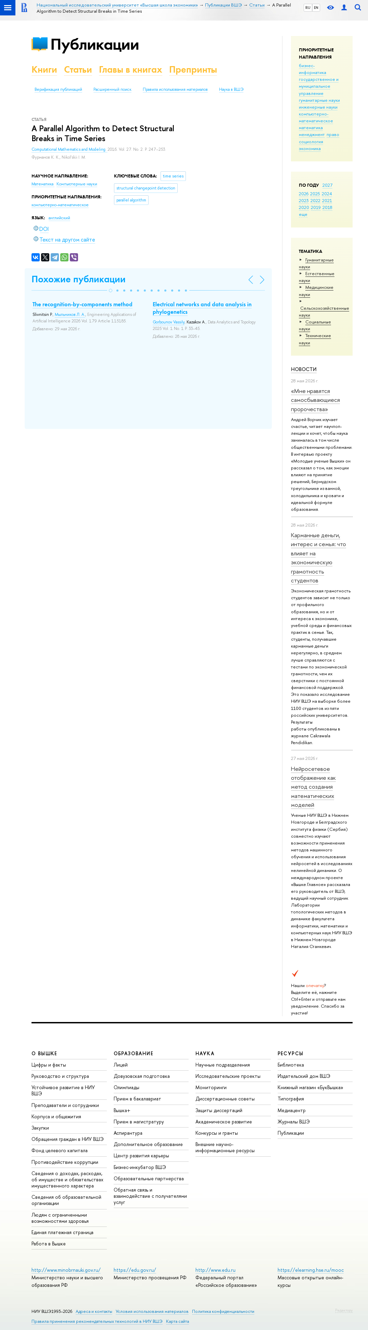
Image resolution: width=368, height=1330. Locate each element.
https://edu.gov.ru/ (135, 1270)
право (333, 134)
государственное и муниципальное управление (319, 86)
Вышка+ (122, 1110)
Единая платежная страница (62, 1232)
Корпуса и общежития (56, 1116)
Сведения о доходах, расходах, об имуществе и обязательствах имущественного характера (67, 1179)
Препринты (193, 69)
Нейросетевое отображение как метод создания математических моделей (313, 787)
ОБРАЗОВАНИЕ (133, 1053)
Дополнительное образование (148, 1144)
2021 (327, 200)
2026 (303, 193)
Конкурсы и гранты (216, 1133)
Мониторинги (211, 1087)
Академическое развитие (223, 1121)
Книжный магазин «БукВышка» (310, 1087)
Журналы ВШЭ (294, 1121)
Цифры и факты (48, 1064)
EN (316, 7)
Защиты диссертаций (218, 1110)
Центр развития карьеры (141, 1155)
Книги (44, 69)
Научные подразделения (222, 1064)
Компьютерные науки (76, 184)
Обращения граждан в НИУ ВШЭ (67, 1139)
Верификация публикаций (58, 89)
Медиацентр (292, 1110)
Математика (42, 184)
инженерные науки (318, 107)
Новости (304, 369)
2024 (327, 193)
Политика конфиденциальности (223, 1311)
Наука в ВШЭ (231, 89)
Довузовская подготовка (142, 1076)
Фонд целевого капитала (59, 1150)
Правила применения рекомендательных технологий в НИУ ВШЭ (97, 1321)
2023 (304, 200)
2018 (327, 207)
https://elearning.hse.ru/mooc (311, 1270)
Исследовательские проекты (228, 1076)
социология (311, 141)
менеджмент (312, 134)
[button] (110, 290)
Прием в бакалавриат (137, 1098)
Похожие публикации (78, 279)
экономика (310, 148)
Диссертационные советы (225, 1098)
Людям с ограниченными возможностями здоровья (60, 1217)
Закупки (40, 1127)
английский (59, 218)
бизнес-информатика (312, 68)
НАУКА (204, 1053)
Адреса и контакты (94, 1311)
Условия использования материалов (152, 1311)
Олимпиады (126, 1087)
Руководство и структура (60, 1076)
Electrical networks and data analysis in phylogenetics (202, 308)
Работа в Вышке (48, 1243)
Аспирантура (128, 1133)
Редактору (344, 1310)
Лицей (121, 1064)
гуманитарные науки (319, 100)
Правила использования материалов (175, 89)
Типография (291, 1098)
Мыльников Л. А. (70, 314)
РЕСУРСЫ (291, 1053)
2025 (315, 193)
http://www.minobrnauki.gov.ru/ (66, 1270)
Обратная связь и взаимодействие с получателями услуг (150, 1195)
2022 (315, 200)
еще (303, 214)
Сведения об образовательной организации (66, 1200)
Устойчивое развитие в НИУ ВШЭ (63, 1090)
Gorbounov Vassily (169, 322)
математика (311, 127)
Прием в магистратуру (139, 1121)
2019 (316, 207)
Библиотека (291, 1064)
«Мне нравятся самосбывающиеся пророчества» (315, 400)
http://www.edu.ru (215, 1270)
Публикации (94, 44)
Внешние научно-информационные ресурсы (225, 1147)
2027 (327, 185)
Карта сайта (177, 1321)
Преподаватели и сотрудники (65, 1105)
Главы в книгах (130, 69)
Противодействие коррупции (64, 1162)
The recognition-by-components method (82, 304)
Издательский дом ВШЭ (304, 1076)
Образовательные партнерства (149, 1178)
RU (307, 7)
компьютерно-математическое (316, 117)
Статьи (78, 69)
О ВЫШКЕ (44, 1053)
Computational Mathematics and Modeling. (69, 149)
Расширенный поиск (112, 89)
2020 (304, 207)
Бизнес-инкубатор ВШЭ (140, 1167)
